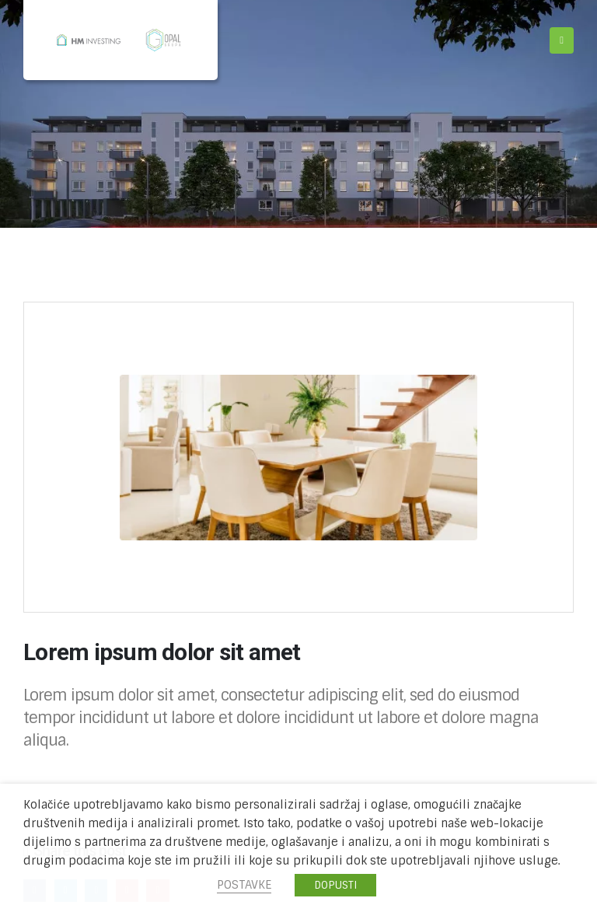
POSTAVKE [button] (244, 885)
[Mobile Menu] (562, 40)
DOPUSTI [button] (335, 885)
